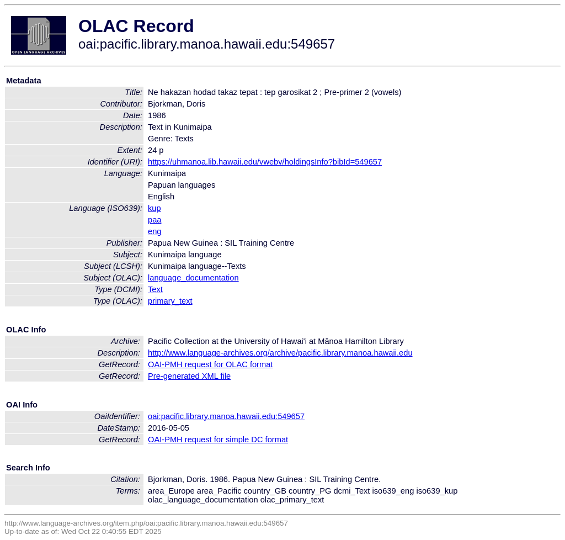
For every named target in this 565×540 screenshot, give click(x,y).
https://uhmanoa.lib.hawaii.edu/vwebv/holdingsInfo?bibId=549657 (265, 161)
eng (154, 231)
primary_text (170, 301)
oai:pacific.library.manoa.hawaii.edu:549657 (226, 416)
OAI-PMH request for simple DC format (218, 439)
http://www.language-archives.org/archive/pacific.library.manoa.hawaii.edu (280, 352)
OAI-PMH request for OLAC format (210, 364)
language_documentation (193, 277)
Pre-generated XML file (189, 376)
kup (154, 208)
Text (155, 289)
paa (154, 219)
